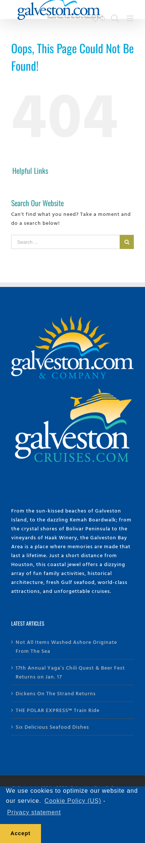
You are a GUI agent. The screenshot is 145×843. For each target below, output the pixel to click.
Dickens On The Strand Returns (56, 693)
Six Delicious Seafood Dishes (52, 727)
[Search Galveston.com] (115, 18)
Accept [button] (20, 833)
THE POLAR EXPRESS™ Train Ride (58, 710)
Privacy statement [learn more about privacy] (34, 812)
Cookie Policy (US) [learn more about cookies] (72, 801)
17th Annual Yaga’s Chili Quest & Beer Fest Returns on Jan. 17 (70, 672)
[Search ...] (65, 242)
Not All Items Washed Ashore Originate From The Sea (66, 646)
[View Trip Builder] (98, 18)
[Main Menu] (130, 18)
